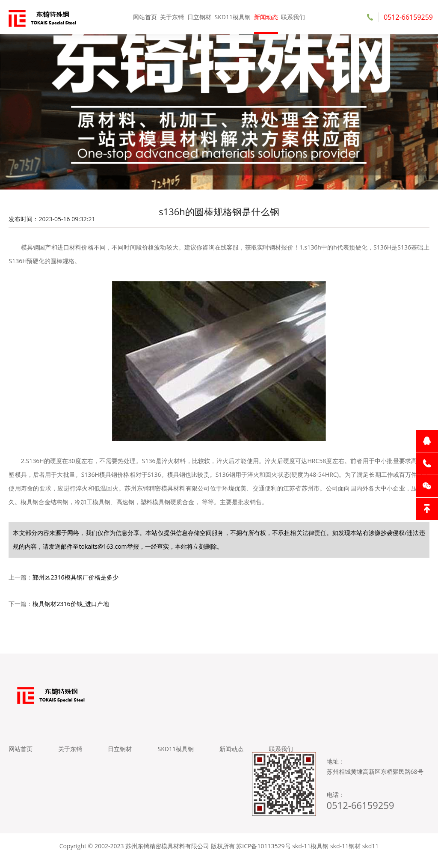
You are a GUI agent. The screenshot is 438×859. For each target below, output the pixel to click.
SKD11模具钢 (233, 17)
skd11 (370, 846)
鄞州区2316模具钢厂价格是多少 (75, 577)
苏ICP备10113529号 (263, 846)
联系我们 (293, 17)
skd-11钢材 (345, 846)
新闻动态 (266, 17)
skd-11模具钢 (310, 846)
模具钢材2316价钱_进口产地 (71, 604)
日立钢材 (199, 17)
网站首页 (145, 17)
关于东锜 (172, 17)
